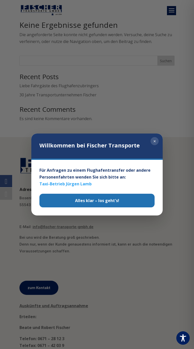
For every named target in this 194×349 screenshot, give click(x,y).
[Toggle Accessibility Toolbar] (183, 338)
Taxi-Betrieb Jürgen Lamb (65, 186)
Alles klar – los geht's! (97, 202)
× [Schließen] (154, 143)
